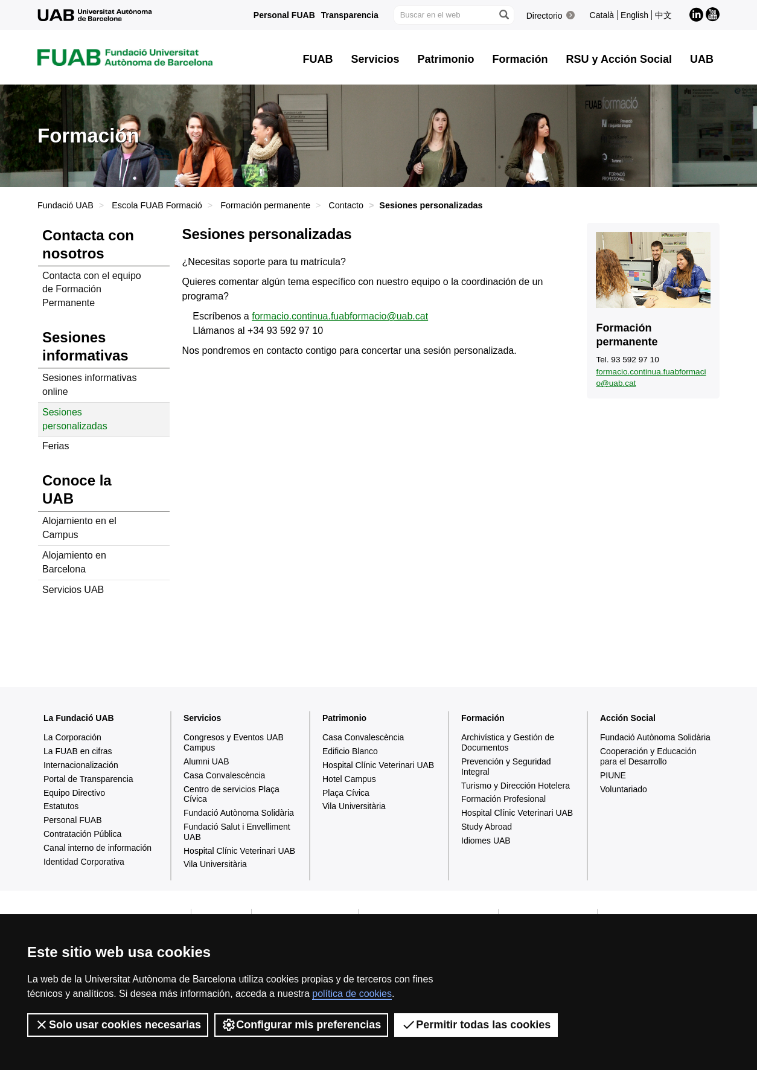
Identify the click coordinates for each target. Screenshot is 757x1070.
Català (602, 15)
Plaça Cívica (345, 793)
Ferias (55, 446)
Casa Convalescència (224, 775)
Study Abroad (486, 826)
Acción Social (628, 718)
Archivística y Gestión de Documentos (507, 742)
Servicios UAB (73, 590)
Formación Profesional (503, 799)
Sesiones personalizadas (74, 419)
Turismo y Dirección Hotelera (515, 785)
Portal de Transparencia (88, 779)
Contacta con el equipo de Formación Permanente (91, 290)
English (634, 15)
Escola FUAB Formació (157, 205)
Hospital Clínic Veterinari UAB (239, 851)
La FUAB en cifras (77, 751)
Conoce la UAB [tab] (77, 489)
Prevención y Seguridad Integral (506, 767)
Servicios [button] (375, 59)
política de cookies (352, 993)
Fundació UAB (65, 205)
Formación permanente (265, 205)
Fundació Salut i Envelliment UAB (237, 832)
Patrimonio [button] (446, 59)
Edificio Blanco (350, 751)
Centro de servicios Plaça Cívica (231, 794)
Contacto (345, 205)
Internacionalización (80, 765)
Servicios (202, 718)
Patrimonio (344, 718)
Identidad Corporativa (83, 862)
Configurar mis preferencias (301, 1024)
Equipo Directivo (74, 793)
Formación (483, 718)
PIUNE (613, 775)
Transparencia (349, 15)
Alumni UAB (206, 761)
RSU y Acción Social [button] (619, 59)
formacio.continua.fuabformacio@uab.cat (340, 316)
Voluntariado (623, 789)
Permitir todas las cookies (476, 1024)
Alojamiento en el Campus (79, 528)
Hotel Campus (349, 779)
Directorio (544, 16)
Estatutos (60, 806)
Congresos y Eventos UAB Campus (234, 742)
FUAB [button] (318, 59)
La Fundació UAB (78, 718)
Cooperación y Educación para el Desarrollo (648, 756)
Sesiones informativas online (89, 385)
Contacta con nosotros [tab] (88, 244)
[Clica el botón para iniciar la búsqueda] (503, 15)
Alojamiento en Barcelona (74, 562)
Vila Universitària (215, 864)
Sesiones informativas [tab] (85, 346)
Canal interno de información (97, 848)
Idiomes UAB (486, 840)
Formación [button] (520, 59)
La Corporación (72, 737)
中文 (663, 15)
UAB (702, 59)
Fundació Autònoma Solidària (239, 813)
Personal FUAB (284, 15)
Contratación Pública (82, 834)
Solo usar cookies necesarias (117, 1024)
